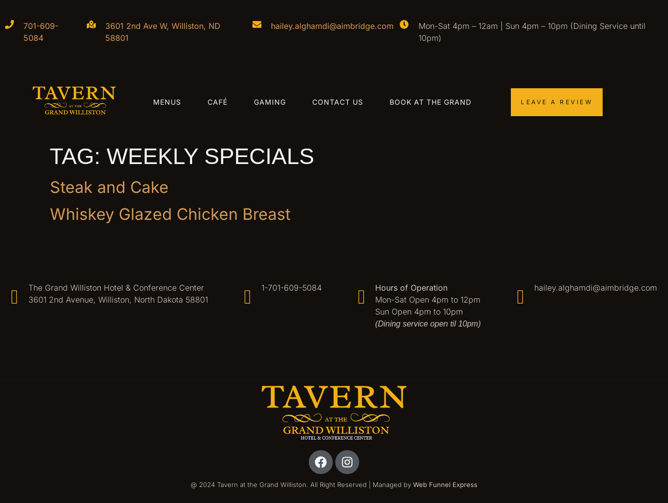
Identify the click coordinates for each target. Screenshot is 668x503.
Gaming (270, 102)
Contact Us (337, 102)
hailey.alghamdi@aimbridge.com (332, 26)
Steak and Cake (109, 187)
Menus (167, 102)
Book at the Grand (430, 102)
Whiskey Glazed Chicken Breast (172, 214)
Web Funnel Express (445, 485)
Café (217, 102)
